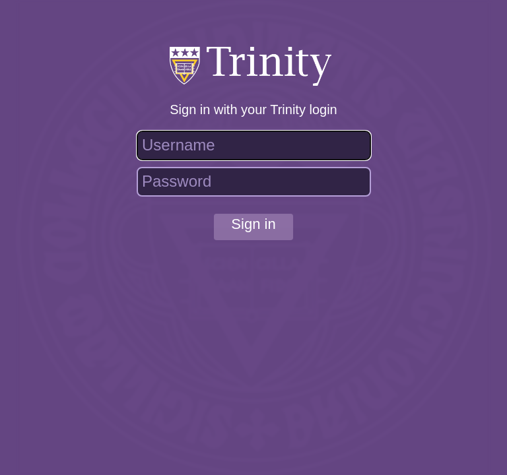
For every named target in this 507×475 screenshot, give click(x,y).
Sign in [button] (253, 224)
